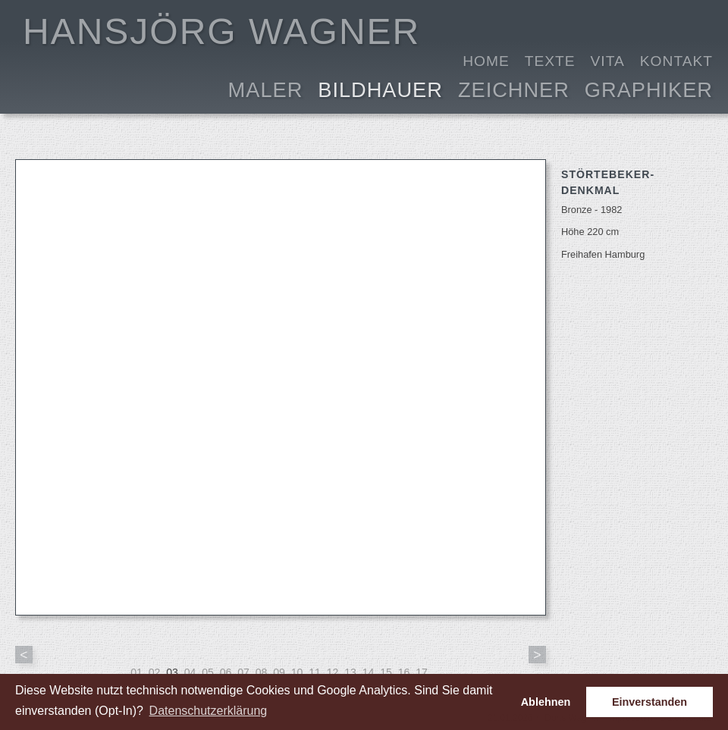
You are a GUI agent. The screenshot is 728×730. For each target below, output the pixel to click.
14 (368, 672)
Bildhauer (380, 88)
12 (333, 672)
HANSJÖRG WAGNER (221, 31)
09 (279, 672)
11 (315, 672)
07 (243, 672)
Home (486, 61)
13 (350, 672)
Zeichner (514, 88)
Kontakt (676, 61)
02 (155, 672)
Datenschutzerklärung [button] (208, 710)
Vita (608, 61)
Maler (265, 88)
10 (297, 672)
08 (262, 672)
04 (190, 672)
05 (208, 672)
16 (404, 672)
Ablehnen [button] (546, 702)
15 (386, 672)
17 (422, 672)
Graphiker (649, 88)
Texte (550, 61)
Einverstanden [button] (649, 702)
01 (136, 672)
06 (226, 672)
